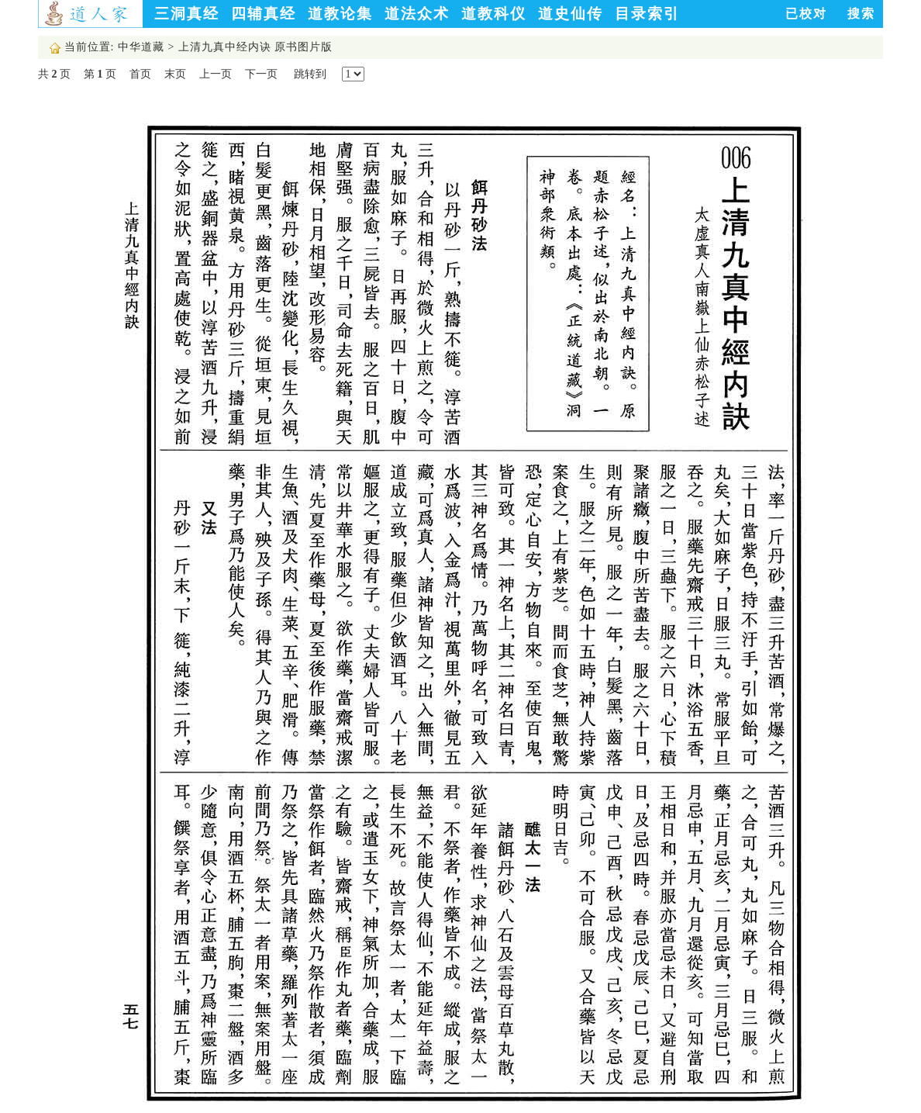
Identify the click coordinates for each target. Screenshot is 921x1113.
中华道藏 (141, 47)
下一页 (261, 74)
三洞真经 (186, 13)
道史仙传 (570, 13)
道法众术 (417, 13)
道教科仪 (493, 13)
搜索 (861, 13)
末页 (175, 74)
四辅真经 (263, 13)
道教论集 (340, 13)
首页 (140, 74)
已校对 (806, 13)
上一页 (215, 74)
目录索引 (647, 13)
